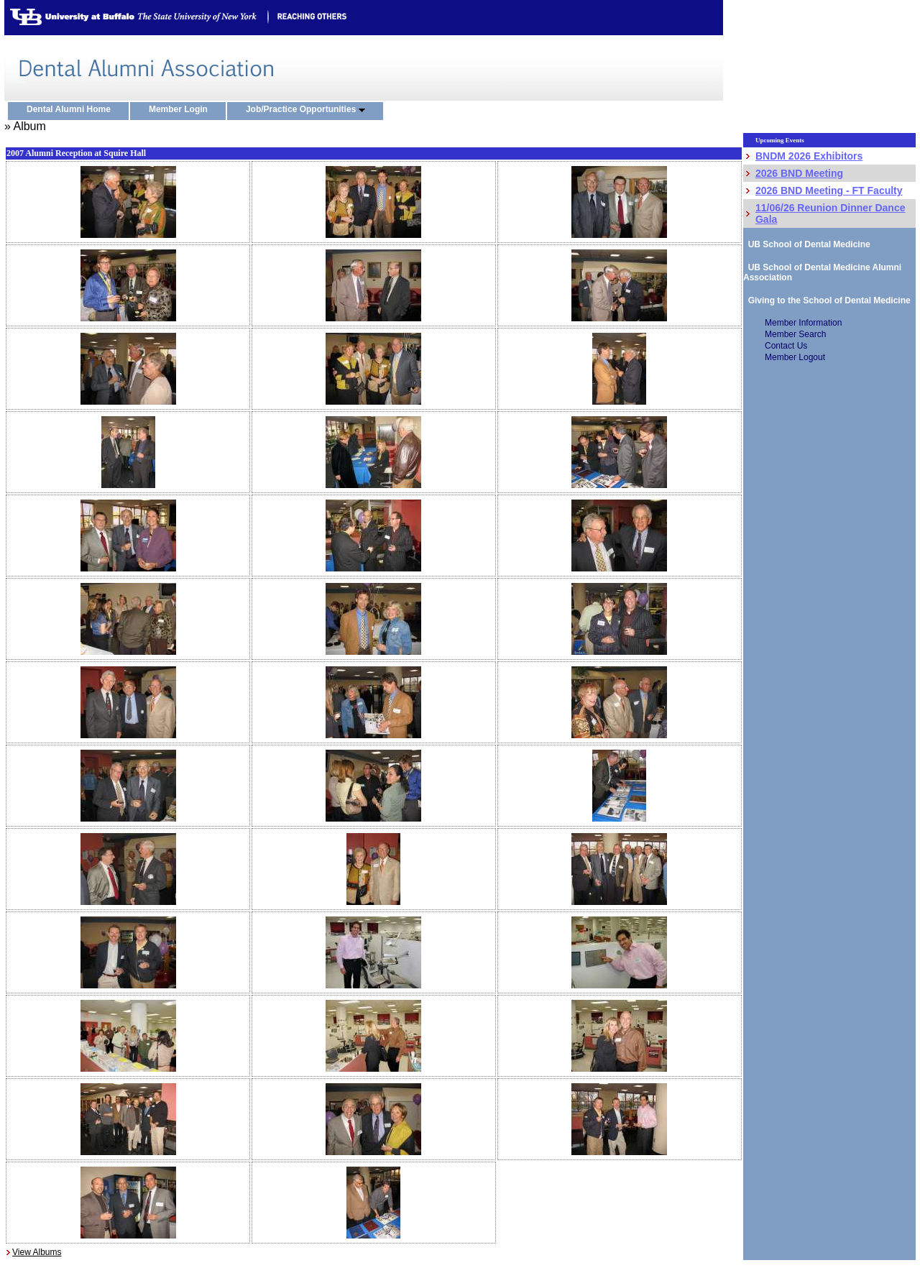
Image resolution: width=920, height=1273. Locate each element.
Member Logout (795, 357)
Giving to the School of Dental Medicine (827, 300)
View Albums (36, 1252)
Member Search (795, 334)
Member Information (803, 323)
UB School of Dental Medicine (806, 244)
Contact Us (786, 346)
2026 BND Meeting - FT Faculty (829, 190)
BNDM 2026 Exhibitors (808, 156)
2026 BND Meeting (799, 173)
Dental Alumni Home (72, 110)
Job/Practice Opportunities (308, 110)
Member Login (181, 110)
